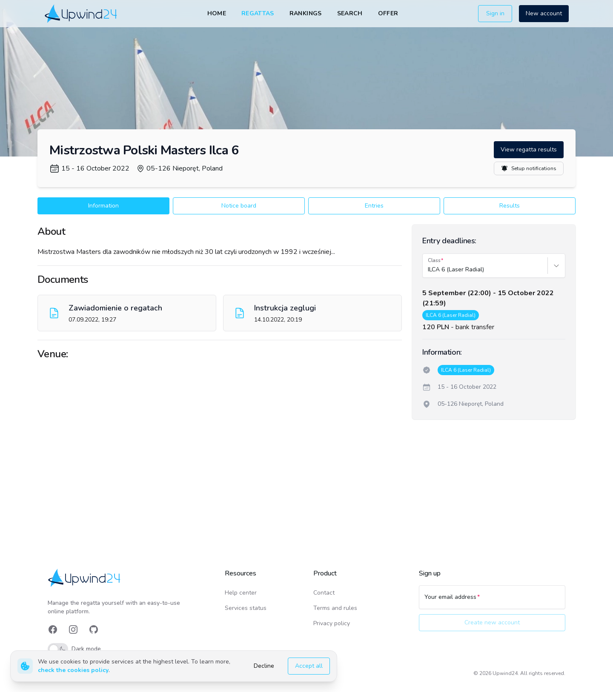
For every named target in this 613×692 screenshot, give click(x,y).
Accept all (309, 666)
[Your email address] (492, 601)
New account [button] (544, 13)
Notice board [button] (238, 206)
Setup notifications (528, 168)
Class (434, 260)
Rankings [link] (305, 13)
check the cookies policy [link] (73, 670)
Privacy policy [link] (331, 623)
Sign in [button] (495, 13)
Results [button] (509, 206)
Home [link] (216, 13)
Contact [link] (324, 593)
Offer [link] (388, 13)
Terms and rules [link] (335, 608)
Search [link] (350, 13)
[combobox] (429, 269)
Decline (264, 666)
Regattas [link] (257, 13)
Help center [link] (241, 593)
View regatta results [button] (529, 149)
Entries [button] (374, 206)
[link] (81, 13)
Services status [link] (245, 608)
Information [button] (103, 206)
